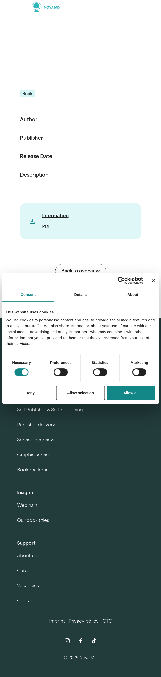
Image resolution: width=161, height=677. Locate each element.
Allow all (131, 393)
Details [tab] (80, 294)
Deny (30, 393)
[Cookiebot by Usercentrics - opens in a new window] (121, 280)
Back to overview (80, 271)
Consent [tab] (28, 294)
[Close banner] (153, 280)
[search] (139, 7)
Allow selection (80, 393)
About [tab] (132, 294)
